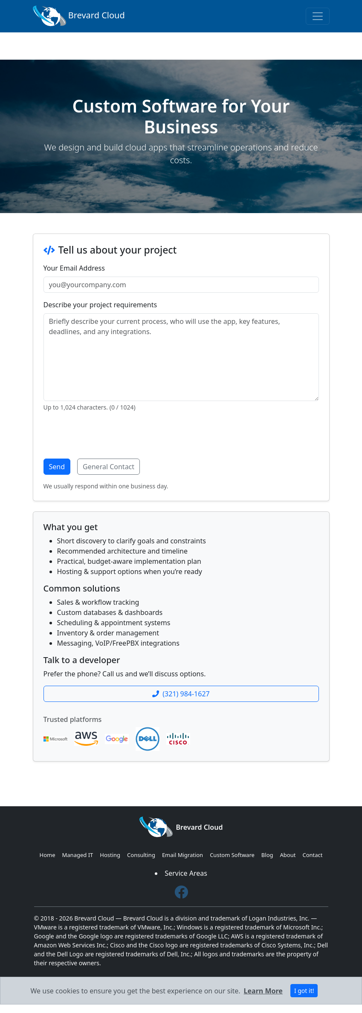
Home (47, 855)
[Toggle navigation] (318, 16)
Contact (312, 855)
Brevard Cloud (79, 16)
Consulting (141, 855)
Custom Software (232, 855)
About (288, 855)
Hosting (110, 855)
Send (57, 466)
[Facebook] (181, 892)
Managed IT (77, 855)
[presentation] (108, 435)
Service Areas (186, 873)
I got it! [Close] (304, 991)
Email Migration (182, 855)
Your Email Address (74, 268)
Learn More (263, 991)
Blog (267, 855)
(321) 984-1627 (180, 693)
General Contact (108, 466)
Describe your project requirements (100, 304)
